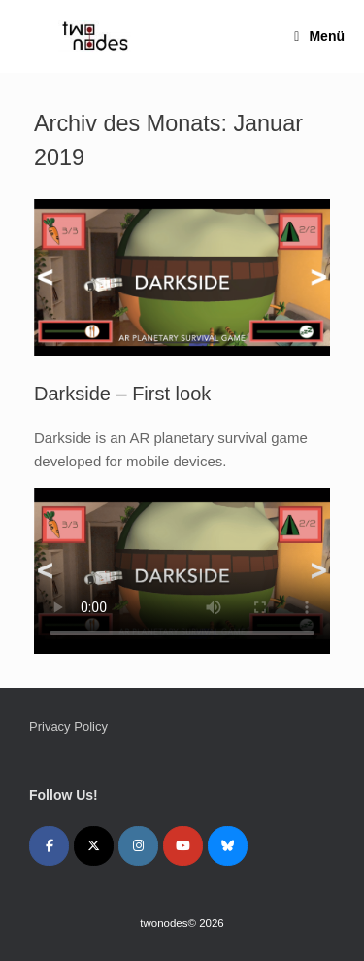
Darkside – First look (122, 393)
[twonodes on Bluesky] (228, 846)
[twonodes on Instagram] (138, 846)
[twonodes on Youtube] (183, 846)
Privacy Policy (68, 726)
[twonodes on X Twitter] (94, 846)
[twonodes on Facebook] (49, 846)
